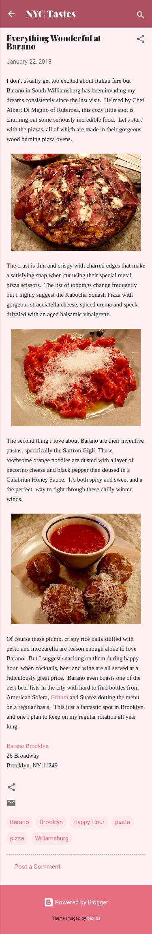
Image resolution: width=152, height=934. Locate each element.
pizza (17, 838)
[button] (141, 40)
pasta (122, 822)
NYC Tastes (51, 13)
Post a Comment (37, 866)
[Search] (141, 16)
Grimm (58, 697)
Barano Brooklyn (27, 746)
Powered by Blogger (76, 902)
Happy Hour (89, 822)
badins (94, 918)
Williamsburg (52, 838)
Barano (19, 822)
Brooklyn (51, 822)
